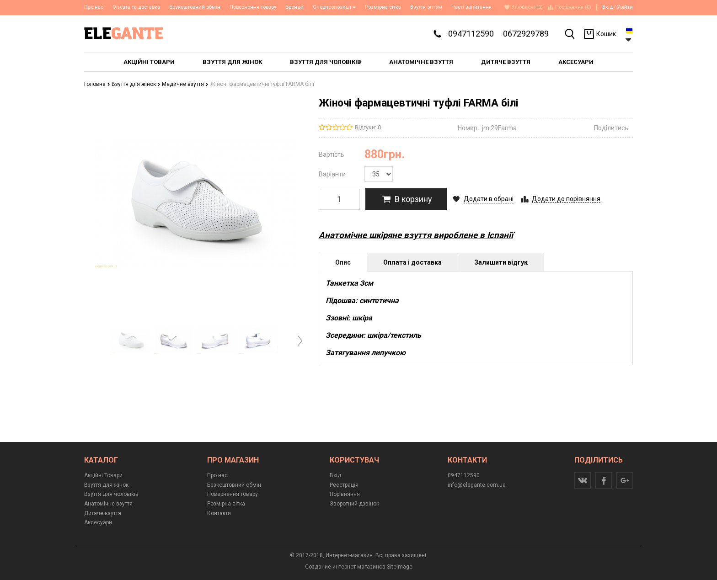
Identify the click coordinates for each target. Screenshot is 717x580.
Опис (343, 262)
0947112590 (471, 33)
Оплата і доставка (412, 262)
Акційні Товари (103, 475)
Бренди (294, 7)
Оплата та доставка (136, 7)
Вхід (607, 7)
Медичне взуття (185, 84)
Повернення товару (253, 7)
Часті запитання (471, 7)
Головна (97, 84)
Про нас (93, 7)
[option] (131, 340)
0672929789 (526, 33)
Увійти (625, 7)
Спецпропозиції (334, 7)
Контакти (219, 513)
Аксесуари (98, 522)
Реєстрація (344, 485)
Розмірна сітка (383, 7)
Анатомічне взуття (108, 503)
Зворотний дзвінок (354, 503)
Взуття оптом (426, 7)
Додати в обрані (489, 198)
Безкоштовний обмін (194, 7)
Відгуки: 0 (368, 127)
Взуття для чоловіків (111, 494)
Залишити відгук (501, 262)
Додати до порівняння (566, 198)
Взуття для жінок (136, 84)
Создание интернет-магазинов (345, 567)
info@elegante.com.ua (477, 485)
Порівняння (345, 494)
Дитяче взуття (102, 513)
